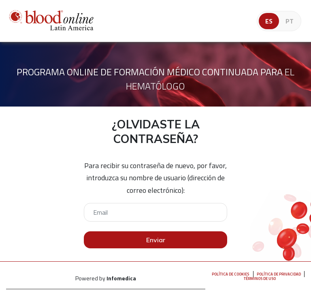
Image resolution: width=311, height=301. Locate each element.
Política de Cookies (230, 274)
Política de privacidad (279, 274)
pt (289, 21)
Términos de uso (260, 278)
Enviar (155, 240)
